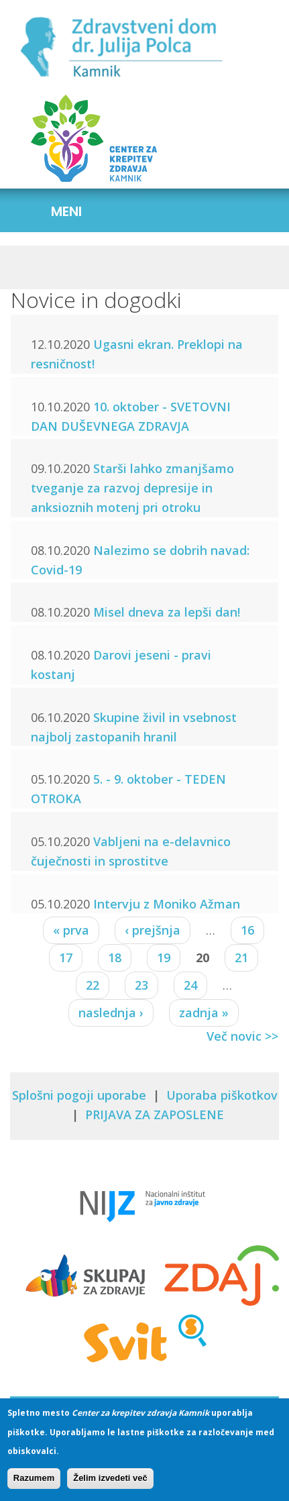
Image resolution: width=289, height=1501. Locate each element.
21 (241, 957)
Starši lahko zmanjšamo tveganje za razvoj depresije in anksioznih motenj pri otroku (132, 487)
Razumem (33, 1478)
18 (114, 957)
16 (247, 930)
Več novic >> (242, 1036)
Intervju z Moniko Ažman (166, 904)
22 (92, 985)
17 (65, 957)
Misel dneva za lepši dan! (166, 612)
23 (141, 985)
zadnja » (204, 1012)
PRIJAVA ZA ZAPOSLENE (154, 1114)
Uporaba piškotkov (222, 1095)
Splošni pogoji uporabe (79, 1095)
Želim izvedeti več (110, 1478)
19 (163, 957)
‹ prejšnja (152, 930)
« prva (71, 930)
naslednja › (110, 1012)
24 (190, 985)
